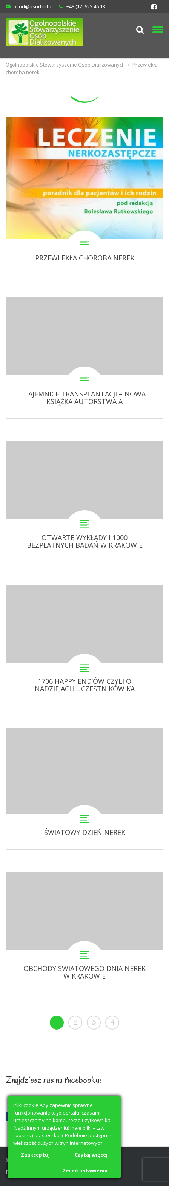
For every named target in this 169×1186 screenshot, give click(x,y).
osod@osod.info (32, 6)
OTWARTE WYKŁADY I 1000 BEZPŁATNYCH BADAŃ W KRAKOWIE (84, 501)
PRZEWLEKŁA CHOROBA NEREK (84, 196)
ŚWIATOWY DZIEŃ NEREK (84, 788)
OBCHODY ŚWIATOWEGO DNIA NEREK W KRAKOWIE (84, 932)
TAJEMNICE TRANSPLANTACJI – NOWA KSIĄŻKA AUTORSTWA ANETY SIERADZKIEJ (84, 357)
